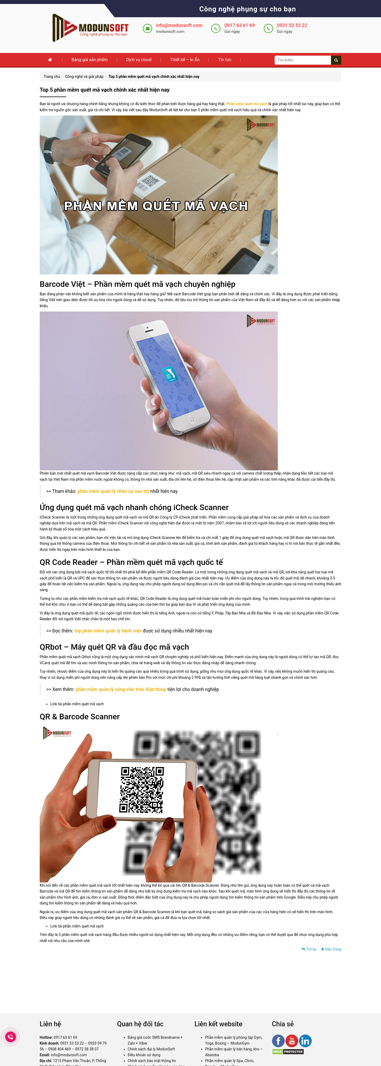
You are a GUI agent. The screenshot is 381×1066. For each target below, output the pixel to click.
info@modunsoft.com (179, 25)
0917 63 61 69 (239, 25)
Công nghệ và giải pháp (84, 76)
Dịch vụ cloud (138, 59)
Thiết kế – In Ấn (184, 59)
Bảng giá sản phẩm (89, 59)
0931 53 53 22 (292, 25)
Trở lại (309, 949)
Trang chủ (52, 76)
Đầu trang (331, 949)
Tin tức (225, 59)
